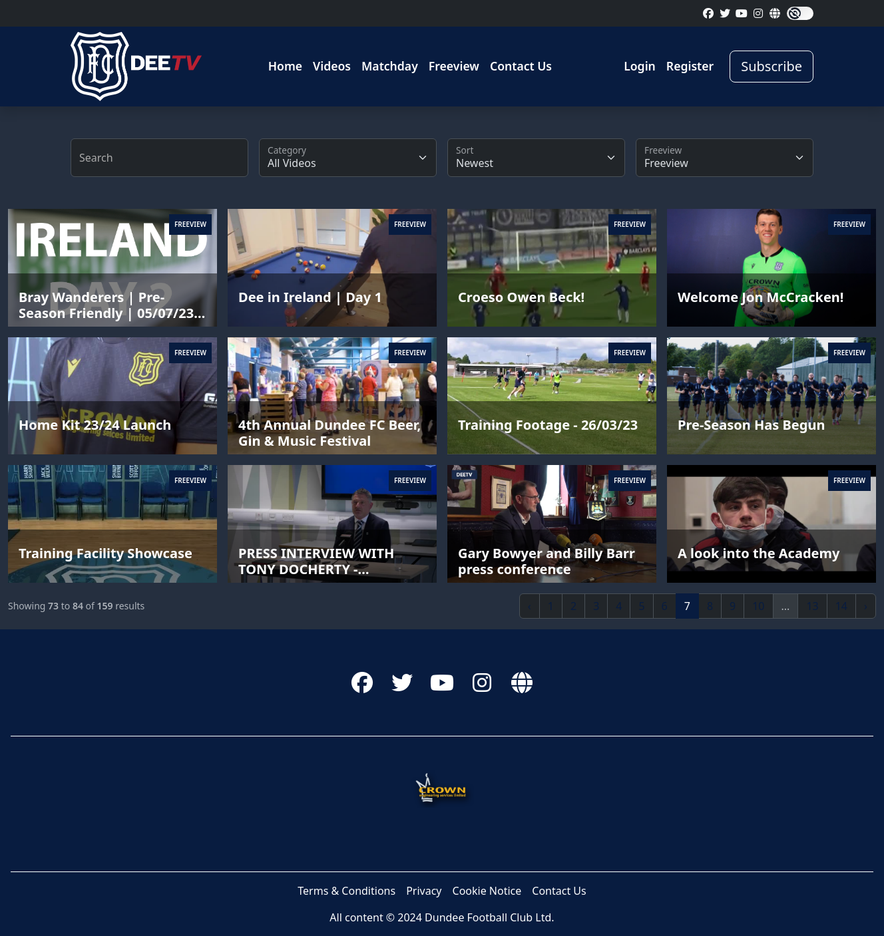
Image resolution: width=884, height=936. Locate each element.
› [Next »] (865, 606)
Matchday (389, 66)
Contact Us (521, 66)
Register (690, 66)
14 (841, 606)
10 (758, 606)
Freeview (454, 66)
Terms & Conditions (346, 890)
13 (812, 606)
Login (640, 66)
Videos (332, 66)
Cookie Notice (487, 890)
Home (285, 66)
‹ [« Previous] (529, 606)
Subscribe (771, 66)
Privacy (423, 890)
